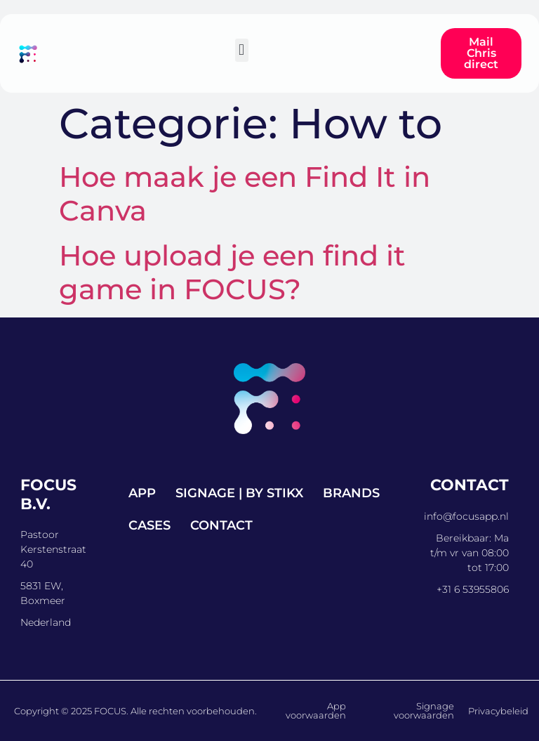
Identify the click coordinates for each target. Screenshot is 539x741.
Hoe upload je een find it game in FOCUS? (232, 272)
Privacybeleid (498, 710)
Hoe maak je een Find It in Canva (244, 193)
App (142, 493)
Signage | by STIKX (239, 493)
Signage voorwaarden (424, 710)
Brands (351, 493)
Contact (221, 525)
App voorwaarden (316, 710)
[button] (241, 50)
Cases (149, 525)
